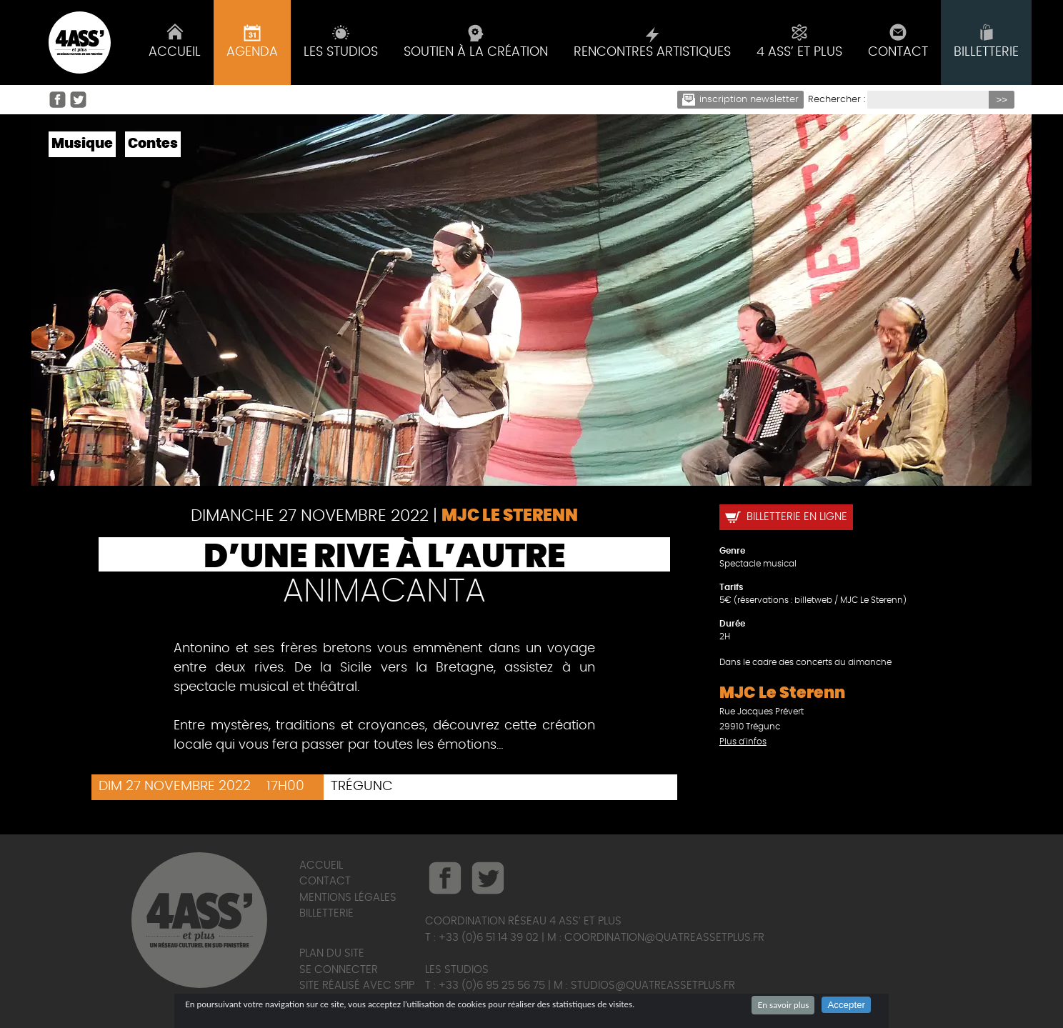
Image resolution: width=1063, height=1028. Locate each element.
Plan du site (331, 953)
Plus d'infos (743, 741)
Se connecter (338, 969)
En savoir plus (783, 1004)
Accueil (321, 865)
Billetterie (326, 913)
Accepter (846, 1004)
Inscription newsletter (740, 99)
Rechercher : (836, 99)
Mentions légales (347, 897)
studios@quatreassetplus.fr (653, 985)
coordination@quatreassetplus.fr (664, 937)
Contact (325, 881)
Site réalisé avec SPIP (356, 985)
